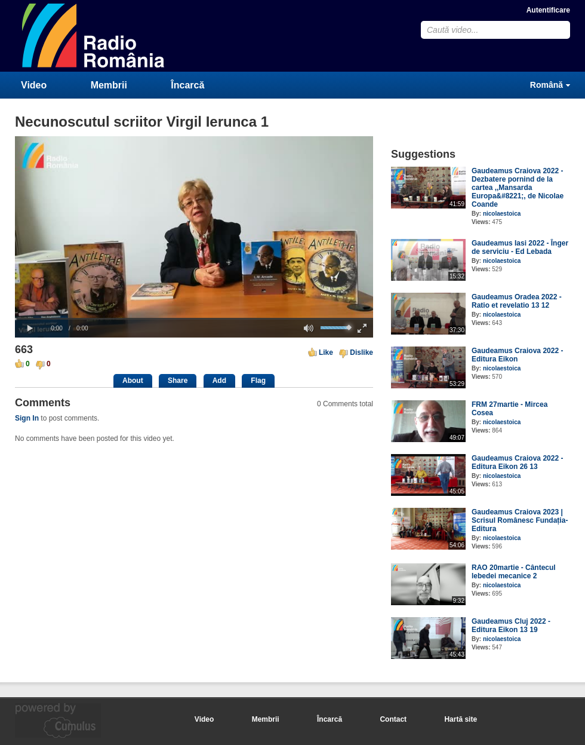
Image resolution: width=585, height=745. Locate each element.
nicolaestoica (502, 213)
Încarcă (187, 85)
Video (34, 85)
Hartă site (460, 719)
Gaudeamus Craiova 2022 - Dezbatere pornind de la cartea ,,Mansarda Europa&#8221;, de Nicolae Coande (518, 188)
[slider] (194, 319)
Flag (258, 380)
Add (219, 380)
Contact (393, 719)
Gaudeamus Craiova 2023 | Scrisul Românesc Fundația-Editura (520, 520)
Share (177, 380)
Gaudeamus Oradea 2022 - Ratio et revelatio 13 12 (517, 301)
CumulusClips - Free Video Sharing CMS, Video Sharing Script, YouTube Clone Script (94, 36)
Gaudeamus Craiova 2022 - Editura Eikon (517, 355)
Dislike (361, 352)
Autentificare (548, 10)
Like (326, 352)
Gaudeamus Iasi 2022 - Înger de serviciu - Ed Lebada (520, 247)
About (132, 380)
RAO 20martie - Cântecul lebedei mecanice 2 (514, 571)
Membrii (109, 85)
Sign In (27, 418)
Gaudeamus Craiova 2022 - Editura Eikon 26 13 (517, 462)
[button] (30, 329)
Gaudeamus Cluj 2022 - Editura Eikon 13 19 (511, 625)
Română (546, 85)
